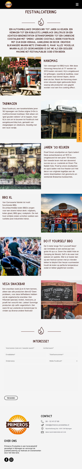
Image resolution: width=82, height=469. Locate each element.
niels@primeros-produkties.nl (57, 425)
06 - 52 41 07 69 (52, 421)
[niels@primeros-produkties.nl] (42, 425)
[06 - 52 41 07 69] (42, 421)
